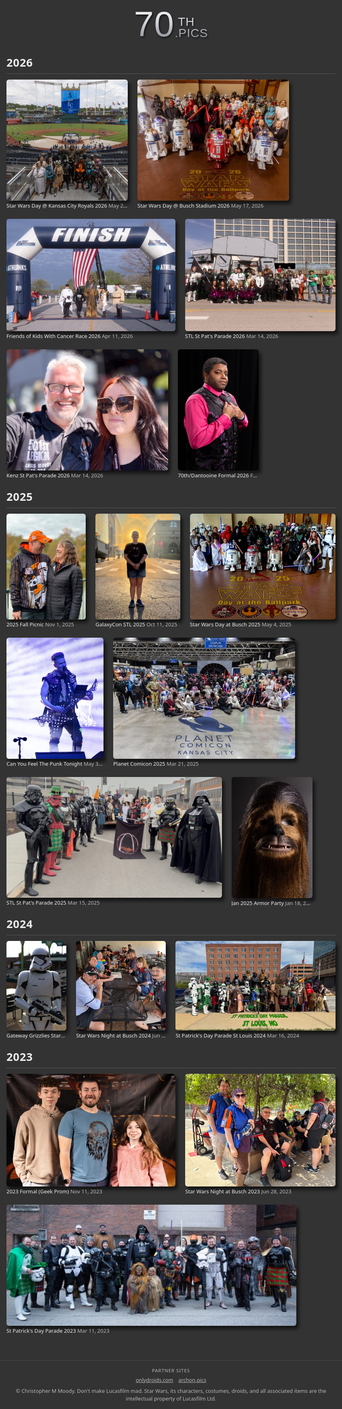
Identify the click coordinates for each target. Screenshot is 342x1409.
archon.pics (192, 1380)
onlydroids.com (154, 1380)
